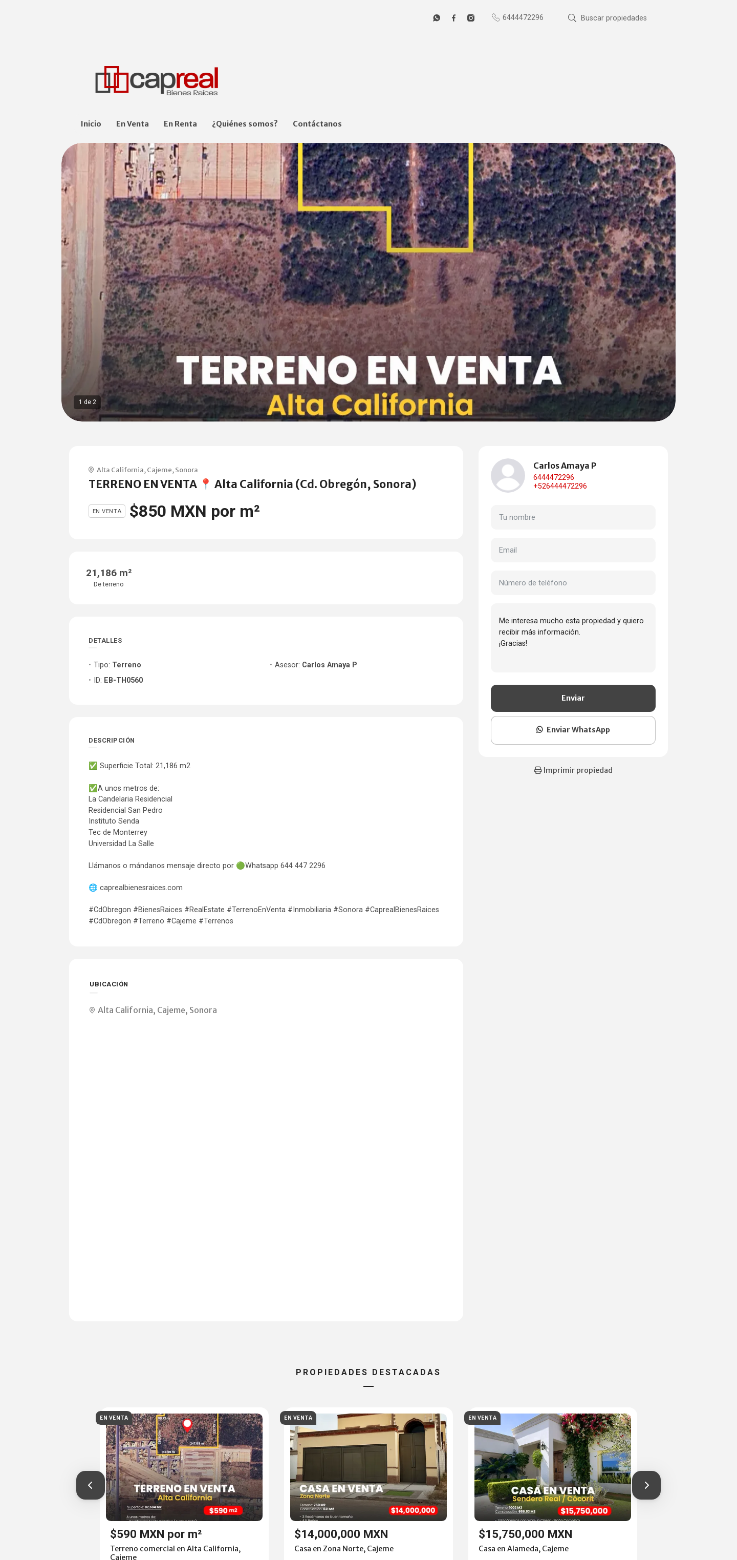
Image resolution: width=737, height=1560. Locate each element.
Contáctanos (317, 124)
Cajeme (159, 470)
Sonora (186, 470)
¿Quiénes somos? (245, 124)
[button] (90, 1485)
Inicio (91, 124)
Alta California (120, 470)
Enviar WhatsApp (573, 729)
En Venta (132, 124)
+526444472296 (560, 486)
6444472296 (553, 477)
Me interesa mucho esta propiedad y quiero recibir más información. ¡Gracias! (573, 637)
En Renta (180, 124)
